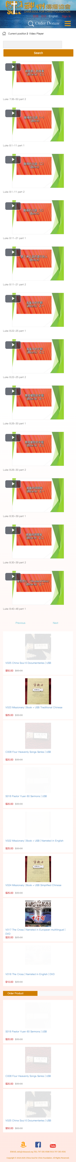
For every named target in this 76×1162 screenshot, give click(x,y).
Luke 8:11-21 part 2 (14, 284)
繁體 (36, 16)
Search (38, 52)
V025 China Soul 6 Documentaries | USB (28, 663)
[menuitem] (66, 16)
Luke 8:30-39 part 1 (14, 516)
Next (55, 623)
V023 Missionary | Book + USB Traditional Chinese (33, 707)
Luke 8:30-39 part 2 (14, 562)
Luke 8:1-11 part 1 (14, 145)
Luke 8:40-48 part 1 (14, 608)
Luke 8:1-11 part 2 (14, 191)
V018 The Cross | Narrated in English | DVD (30, 974)
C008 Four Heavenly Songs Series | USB (28, 752)
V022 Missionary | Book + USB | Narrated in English (34, 840)
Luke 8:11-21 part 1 (14, 238)
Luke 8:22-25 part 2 (14, 377)
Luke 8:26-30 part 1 (14, 423)
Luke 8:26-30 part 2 (14, 469)
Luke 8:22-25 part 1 (14, 330)
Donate (53, 23)
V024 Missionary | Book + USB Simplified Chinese (33, 885)
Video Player (36, 33)
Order (40, 23)
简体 (44, 16)
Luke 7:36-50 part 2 (14, 99)
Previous (20, 623)
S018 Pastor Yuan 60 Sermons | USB (26, 796)
